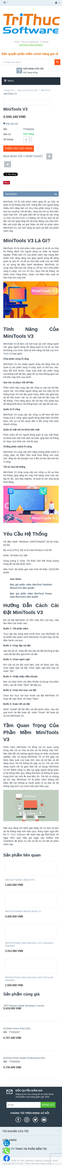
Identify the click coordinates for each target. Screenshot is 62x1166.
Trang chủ (9, 90)
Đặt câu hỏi (10, 123)
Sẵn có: (7, 134)
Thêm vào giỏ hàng (19, 148)
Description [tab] (31, 193)
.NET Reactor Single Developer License (23, 1005)
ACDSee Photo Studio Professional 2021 (24, 1058)
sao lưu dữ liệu (26, 271)
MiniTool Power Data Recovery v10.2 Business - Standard (30, 944)
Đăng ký (48, 1104)
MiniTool (45, 90)
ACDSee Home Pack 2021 (17, 1028)
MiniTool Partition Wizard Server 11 (23, 911)
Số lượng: (8, 139)
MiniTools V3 (22, 218)
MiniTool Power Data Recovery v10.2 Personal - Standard (29, 979)
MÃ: (5, 129)
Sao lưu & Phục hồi (28, 90)
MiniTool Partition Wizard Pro (20, 879)
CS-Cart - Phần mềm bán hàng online (33, 1163)
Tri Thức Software (16, 834)
